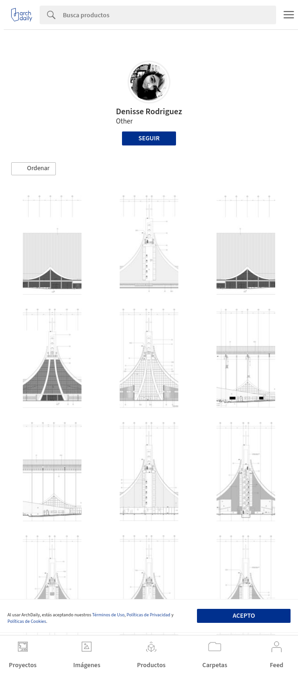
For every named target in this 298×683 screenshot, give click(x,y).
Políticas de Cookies (26, 621)
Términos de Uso (108, 615)
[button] (33, 168)
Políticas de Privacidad (148, 615)
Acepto (244, 616)
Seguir (148, 138)
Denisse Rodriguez (149, 111)
